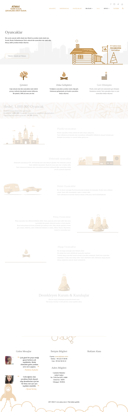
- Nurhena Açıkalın (31, 370)
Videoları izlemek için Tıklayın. (17, 56)
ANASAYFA (52, 8)
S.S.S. (98, 8)
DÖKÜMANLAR (64, 8)
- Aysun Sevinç (30, 389)
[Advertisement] (29, 48)
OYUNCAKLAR (77, 8)
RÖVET (106, 8)
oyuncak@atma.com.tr (61, 356)
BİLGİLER (89, 8)
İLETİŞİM (116, 8)
